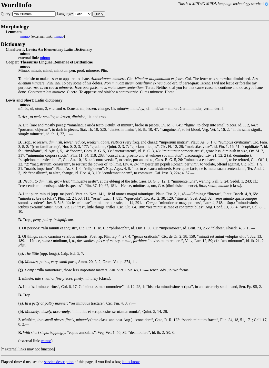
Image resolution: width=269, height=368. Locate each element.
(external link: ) (42, 36)
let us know (131, 362)
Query (98, 14)
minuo (25, 36)
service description (58, 362)
